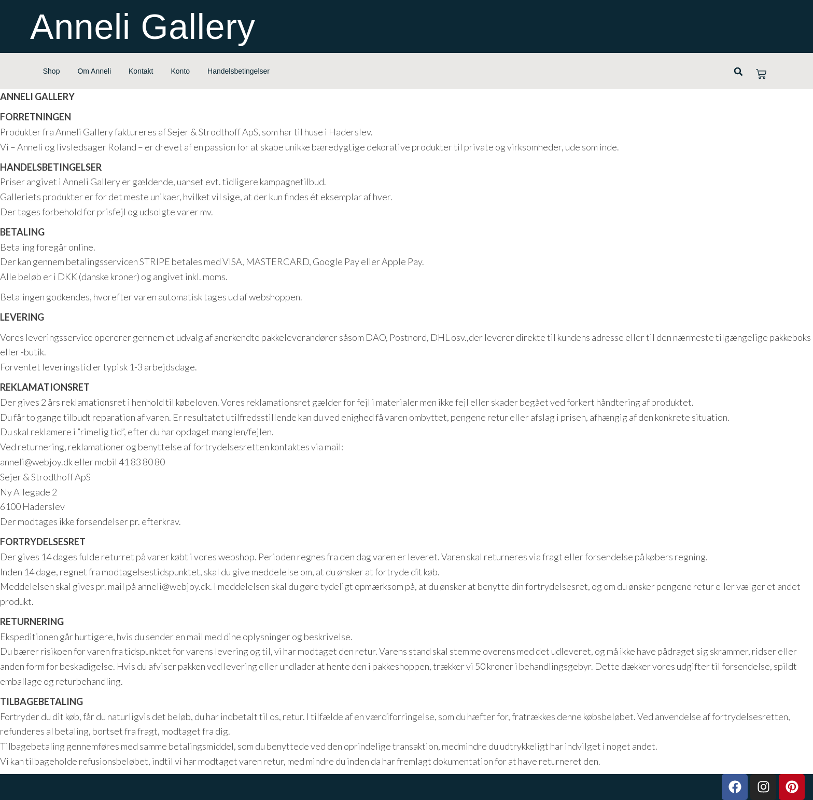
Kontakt (141, 71)
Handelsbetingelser (238, 71)
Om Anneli (94, 71)
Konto (180, 71)
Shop (51, 71)
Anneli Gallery (143, 26)
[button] (738, 71)
